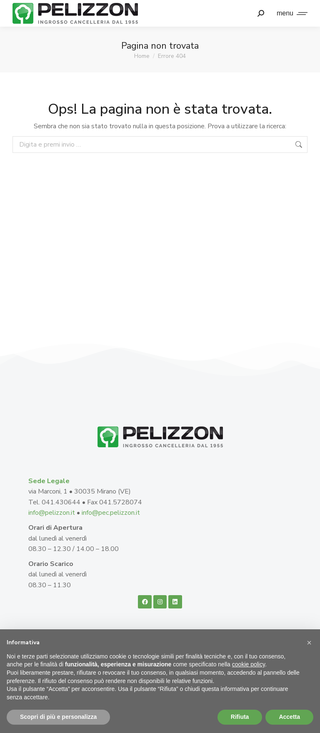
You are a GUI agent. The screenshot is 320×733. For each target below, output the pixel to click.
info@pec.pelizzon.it (111, 512)
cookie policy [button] (248, 664)
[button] (309, 642)
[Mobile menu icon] (290, 13)
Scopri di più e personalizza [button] (58, 716)
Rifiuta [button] (240, 716)
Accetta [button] (289, 716)
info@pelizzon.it (52, 512)
